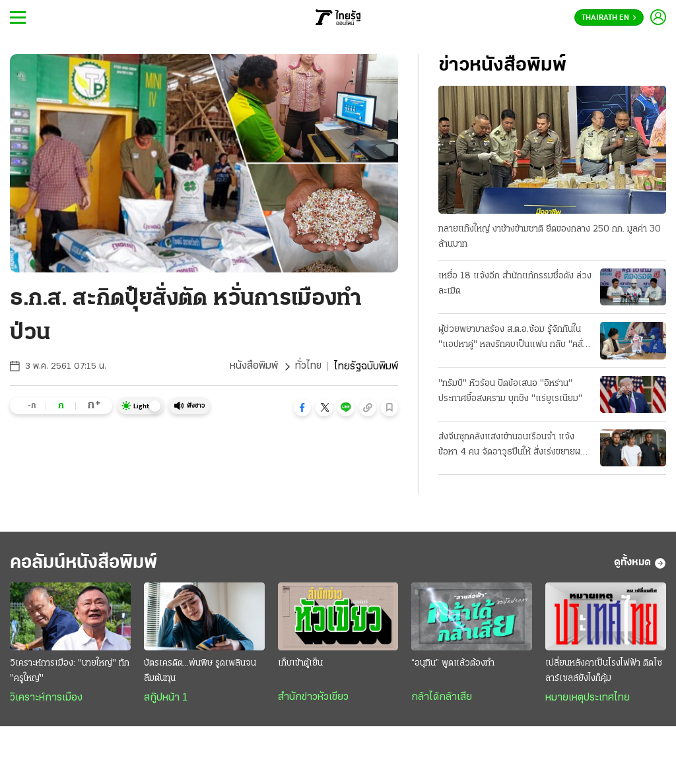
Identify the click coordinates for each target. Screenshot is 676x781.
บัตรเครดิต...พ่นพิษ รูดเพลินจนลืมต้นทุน (200, 671)
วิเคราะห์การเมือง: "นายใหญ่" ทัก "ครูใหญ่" (69, 671)
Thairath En (609, 18)
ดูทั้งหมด (640, 563)
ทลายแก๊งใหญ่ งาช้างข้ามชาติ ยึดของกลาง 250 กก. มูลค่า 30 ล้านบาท (549, 236)
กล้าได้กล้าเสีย (441, 698)
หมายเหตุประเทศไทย (587, 698)
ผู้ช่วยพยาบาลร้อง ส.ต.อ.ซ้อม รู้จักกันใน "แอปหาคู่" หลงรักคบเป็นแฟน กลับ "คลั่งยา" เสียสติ (513, 338)
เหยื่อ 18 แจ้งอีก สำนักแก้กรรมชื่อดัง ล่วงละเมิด (515, 283)
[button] (302, 407)
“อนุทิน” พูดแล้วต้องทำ (452, 664)
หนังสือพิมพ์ (253, 366)
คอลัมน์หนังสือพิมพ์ (88, 563)
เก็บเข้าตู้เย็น (300, 664)
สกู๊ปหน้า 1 (165, 698)
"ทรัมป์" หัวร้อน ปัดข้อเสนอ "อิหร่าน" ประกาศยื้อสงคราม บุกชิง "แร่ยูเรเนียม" (510, 391)
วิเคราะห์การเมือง (46, 698)
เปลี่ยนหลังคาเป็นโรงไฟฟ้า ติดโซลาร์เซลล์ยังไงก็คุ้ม (603, 671)
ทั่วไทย (307, 366)
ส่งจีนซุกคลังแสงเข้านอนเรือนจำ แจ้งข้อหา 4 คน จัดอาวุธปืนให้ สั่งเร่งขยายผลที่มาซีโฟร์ (514, 446)
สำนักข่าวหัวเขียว (313, 698)
